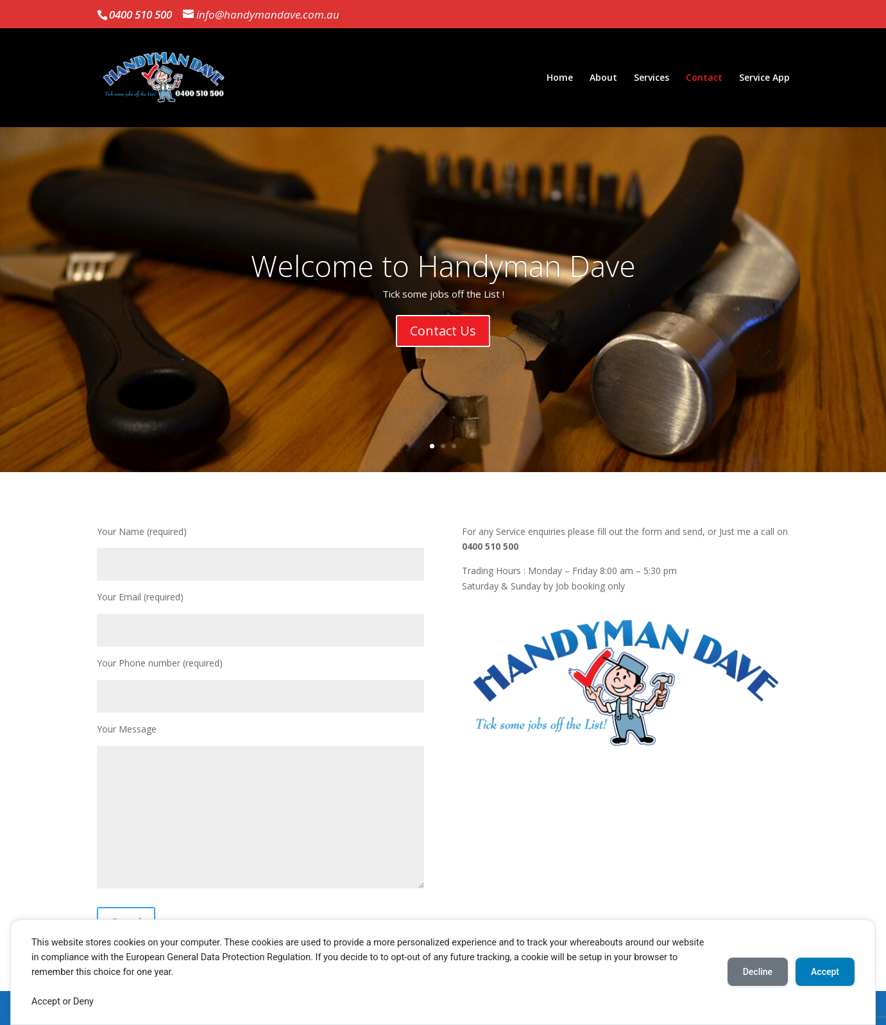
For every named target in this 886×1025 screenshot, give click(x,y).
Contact (704, 78)
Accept (825, 972)
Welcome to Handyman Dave (443, 266)
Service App (764, 78)
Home (560, 78)
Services (651, 78)
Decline (757, 972)
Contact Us (443, 331)
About (603, 78)
